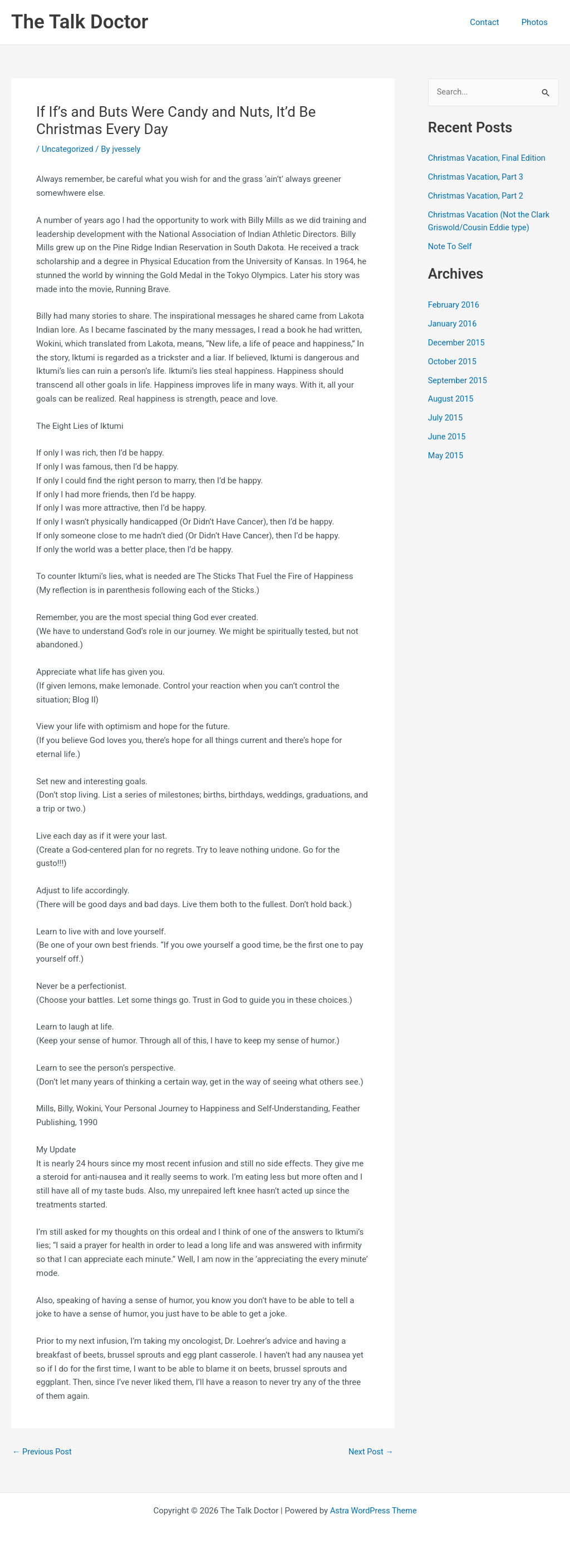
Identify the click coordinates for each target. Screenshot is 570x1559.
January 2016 (453, 324)
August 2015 (451, 399)
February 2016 (454, 305)
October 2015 (453, 361)
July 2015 (446, 417)
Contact (492, 22)
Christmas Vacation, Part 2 (477, 196)
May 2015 (446, 455)
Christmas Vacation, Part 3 (477, 177)
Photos (537, 22)
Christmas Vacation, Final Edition (489, 159)
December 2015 (457, 342)
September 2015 (458, 380)
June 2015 (447, 436)
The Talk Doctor (79, 22)
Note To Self (451, 246)
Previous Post (43, 1452)
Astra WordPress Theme (373, 1510)
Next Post (370, 1452)
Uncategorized (68, 149)
